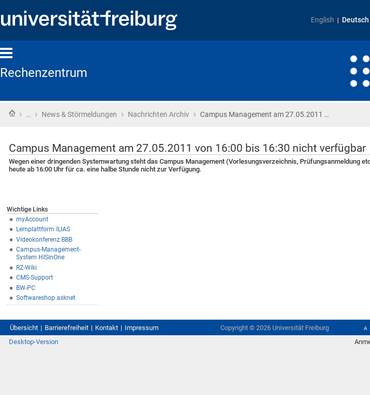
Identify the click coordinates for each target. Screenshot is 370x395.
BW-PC (25, 288)
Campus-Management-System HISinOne (48, 253)
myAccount (32, 219)
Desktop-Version (33, 342)
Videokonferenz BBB (44, 239)
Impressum (141, 328)
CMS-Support (34, 277)
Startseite (12, 113)
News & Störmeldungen (79, 114)
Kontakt (106, 328)
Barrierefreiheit (66, 328)
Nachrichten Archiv (158, 114)
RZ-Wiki (26, 267)
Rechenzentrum (43, 72)
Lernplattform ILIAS (43, 229)
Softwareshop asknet (45, 297)
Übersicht (24, 328)
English (322, 20)
